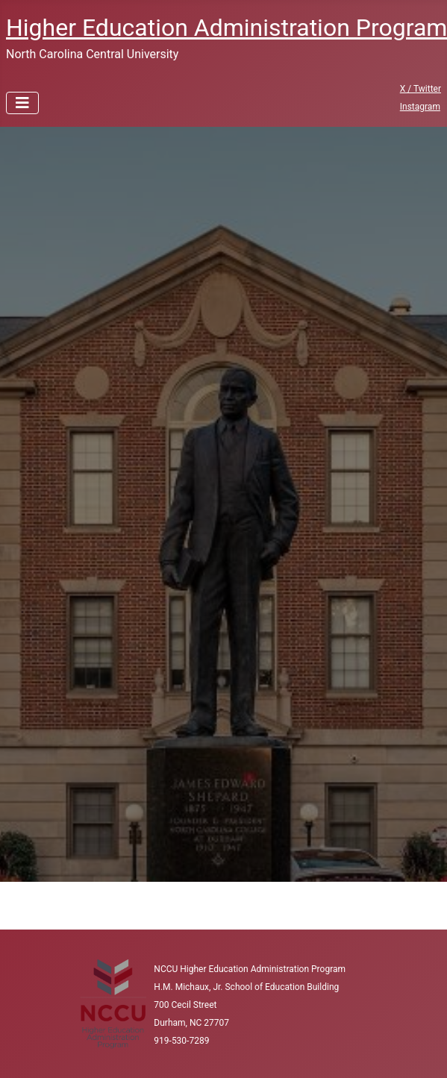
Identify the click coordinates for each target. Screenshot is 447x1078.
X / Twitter (420, 89)
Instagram (420, 106)
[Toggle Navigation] (22, 103)
